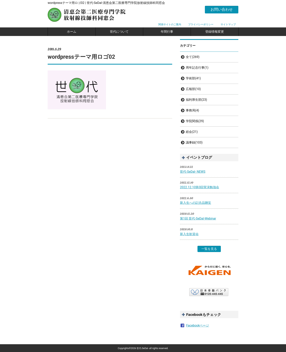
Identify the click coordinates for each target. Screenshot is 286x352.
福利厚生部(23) (196, 100)
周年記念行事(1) (197, 67)
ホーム (71, 31)
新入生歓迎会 (189, 234)
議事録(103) (194, 142)
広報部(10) (193, 89)
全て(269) (192, 57)
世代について (119, 31)
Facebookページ (197, 325)
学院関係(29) (195, 121)
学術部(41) (193, 78)
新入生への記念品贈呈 (195, 203)
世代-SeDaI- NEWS (192, 171)
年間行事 (167, 31)
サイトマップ (228, 24)
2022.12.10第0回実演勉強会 (199, 187)
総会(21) (192, 132)
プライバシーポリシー (200, 24)
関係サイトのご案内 (169, 24)
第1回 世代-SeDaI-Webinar (198, 218)
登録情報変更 (214, 31)
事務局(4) (192, 110)
